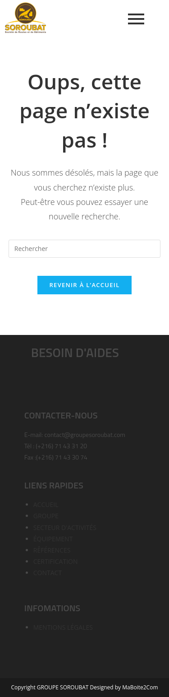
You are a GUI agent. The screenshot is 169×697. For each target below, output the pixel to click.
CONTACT (47, 572)
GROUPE (46, 515)
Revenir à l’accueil (84, 285)
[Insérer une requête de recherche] (85, 249)
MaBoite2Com (140, 687)
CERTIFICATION (55, 561)
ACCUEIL (46, 504)
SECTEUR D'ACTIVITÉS (64, 527)
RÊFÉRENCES (52, 550)
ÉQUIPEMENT (53, 538)
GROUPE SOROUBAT (63, 687)
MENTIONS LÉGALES (63, 627)
